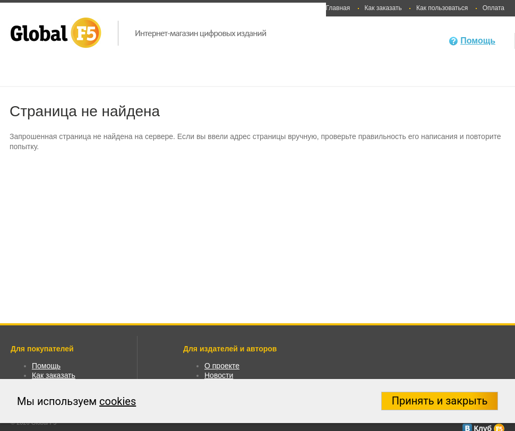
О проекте (221, 365)
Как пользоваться (442, 8)
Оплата (493, 8)
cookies (117, 401)
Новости (218, 375)
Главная (338, 8)
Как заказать (383, 8)
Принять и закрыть (440, 400)
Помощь (477, 40)
